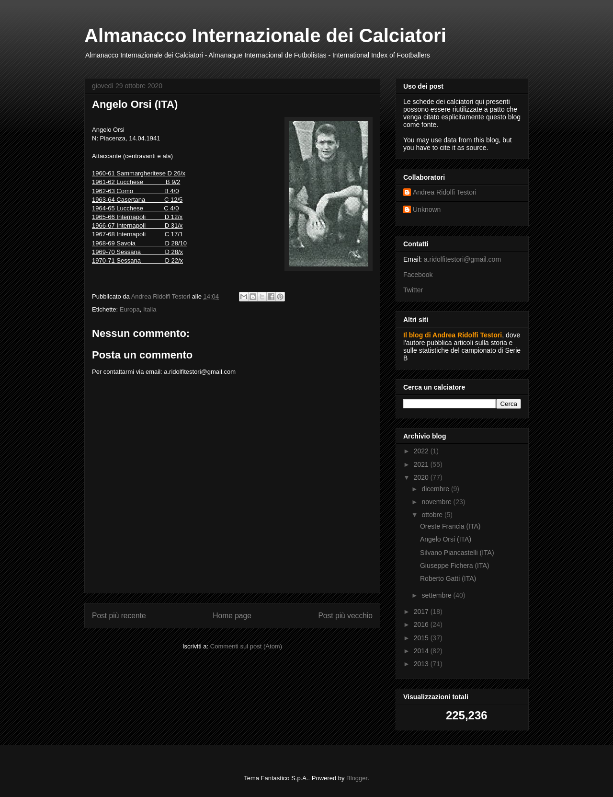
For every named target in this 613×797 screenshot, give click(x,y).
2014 (422, 651)
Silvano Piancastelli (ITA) (457, 552)
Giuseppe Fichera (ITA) (454, 565)
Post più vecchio (345, 616)
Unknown (427, 209)
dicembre (436, 489)
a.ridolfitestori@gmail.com (462, 259)
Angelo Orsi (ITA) (445, 539)
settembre (437, 595)
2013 (422, 664)
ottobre (432, 515)
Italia (149, 309)
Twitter (413, 290)
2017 (422, 611)
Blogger (356, 778)
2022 (422, 451)
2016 (422, 624)
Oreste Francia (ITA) (450, 526)
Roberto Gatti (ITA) (448, 578)
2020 (422, 477)
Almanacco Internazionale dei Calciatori (265, 35)
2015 (422, 638)
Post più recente (119, 616)
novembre (437, 502)
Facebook (417, 274)
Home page (232, 616)
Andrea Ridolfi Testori (445, 192)
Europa (130, 309)
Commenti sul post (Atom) (246, 646)
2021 (422, 464)
